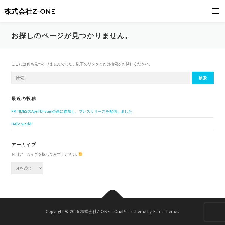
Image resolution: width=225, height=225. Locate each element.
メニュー (215, 10)
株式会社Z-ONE (29, 12)
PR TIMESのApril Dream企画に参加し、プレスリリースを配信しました (71, 111)
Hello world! (21, 124)
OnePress (123, 211)
